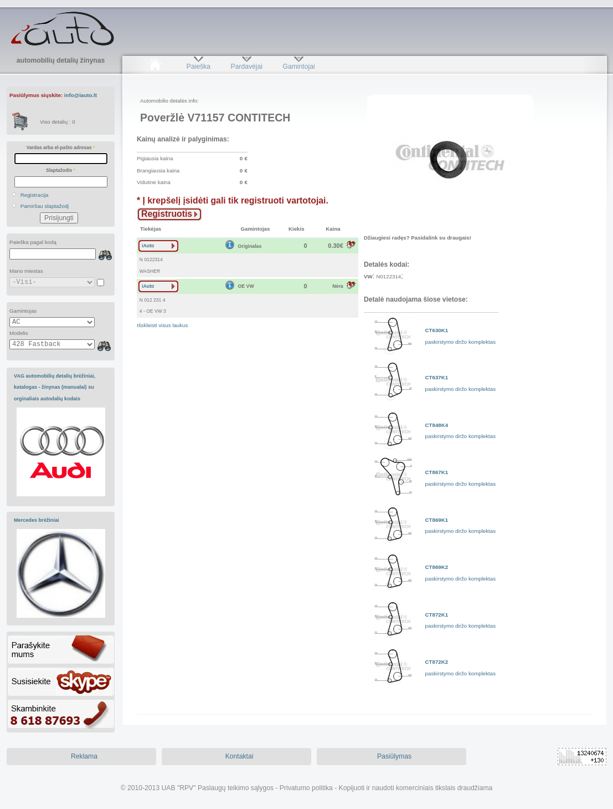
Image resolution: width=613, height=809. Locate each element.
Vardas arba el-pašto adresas (61, 147)
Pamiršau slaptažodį (44, 206)
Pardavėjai (246, 66)
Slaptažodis (60, 170)
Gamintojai (298, 66)
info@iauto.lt (80, 95)
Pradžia (154, 66)
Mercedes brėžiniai (36, 520)
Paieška (198, 66)
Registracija (34, 195)
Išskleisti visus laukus (162, 325)
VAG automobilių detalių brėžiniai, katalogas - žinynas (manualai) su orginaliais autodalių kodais (54, 387)
